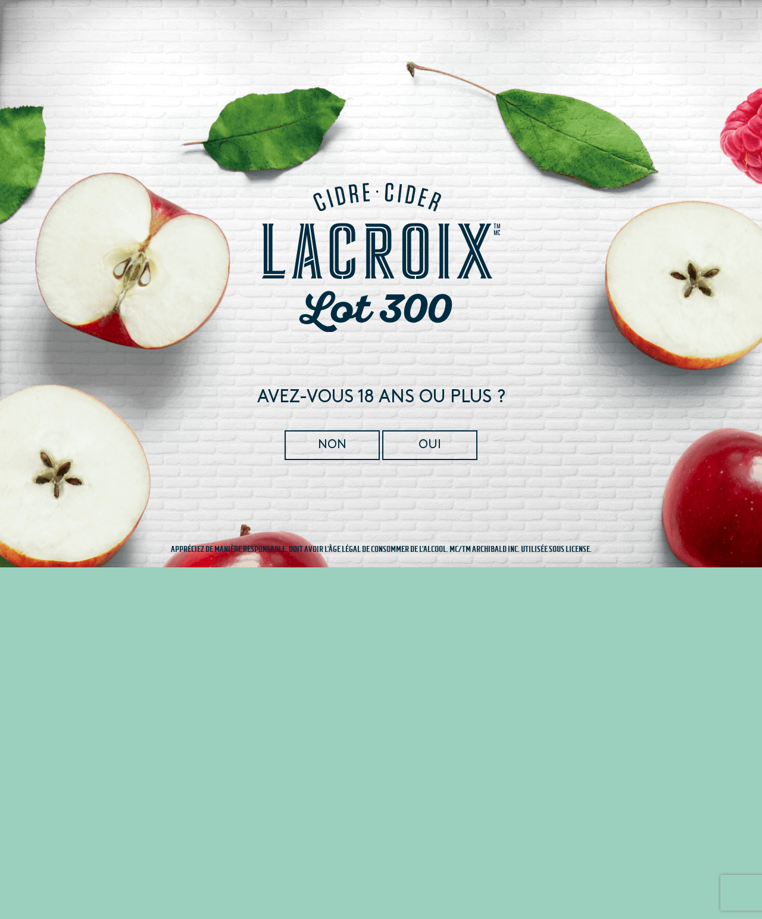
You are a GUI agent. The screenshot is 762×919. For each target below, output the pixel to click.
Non (332, 445)
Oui (429, 445)
